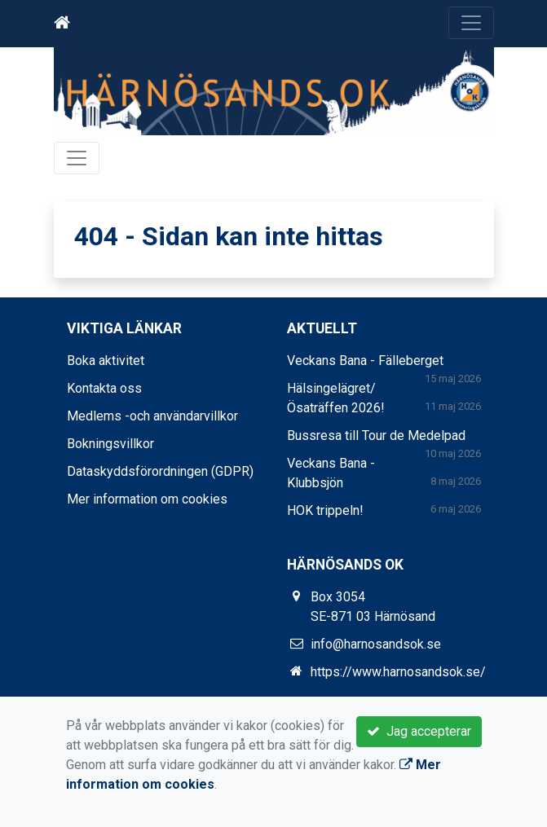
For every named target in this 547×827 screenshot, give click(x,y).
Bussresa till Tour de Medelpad (376, 435)
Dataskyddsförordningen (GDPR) (160, 471)
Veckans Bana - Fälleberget (365, 360)
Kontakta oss (104, 388)
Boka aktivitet (105, 360)
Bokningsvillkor (110, 443)
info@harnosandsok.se (376, 644)
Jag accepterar (419, 731)
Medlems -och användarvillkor (152, 416)
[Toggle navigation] (471, 23)
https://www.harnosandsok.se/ (398, 672)
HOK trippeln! (325, 510)
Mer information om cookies (147, 499)
